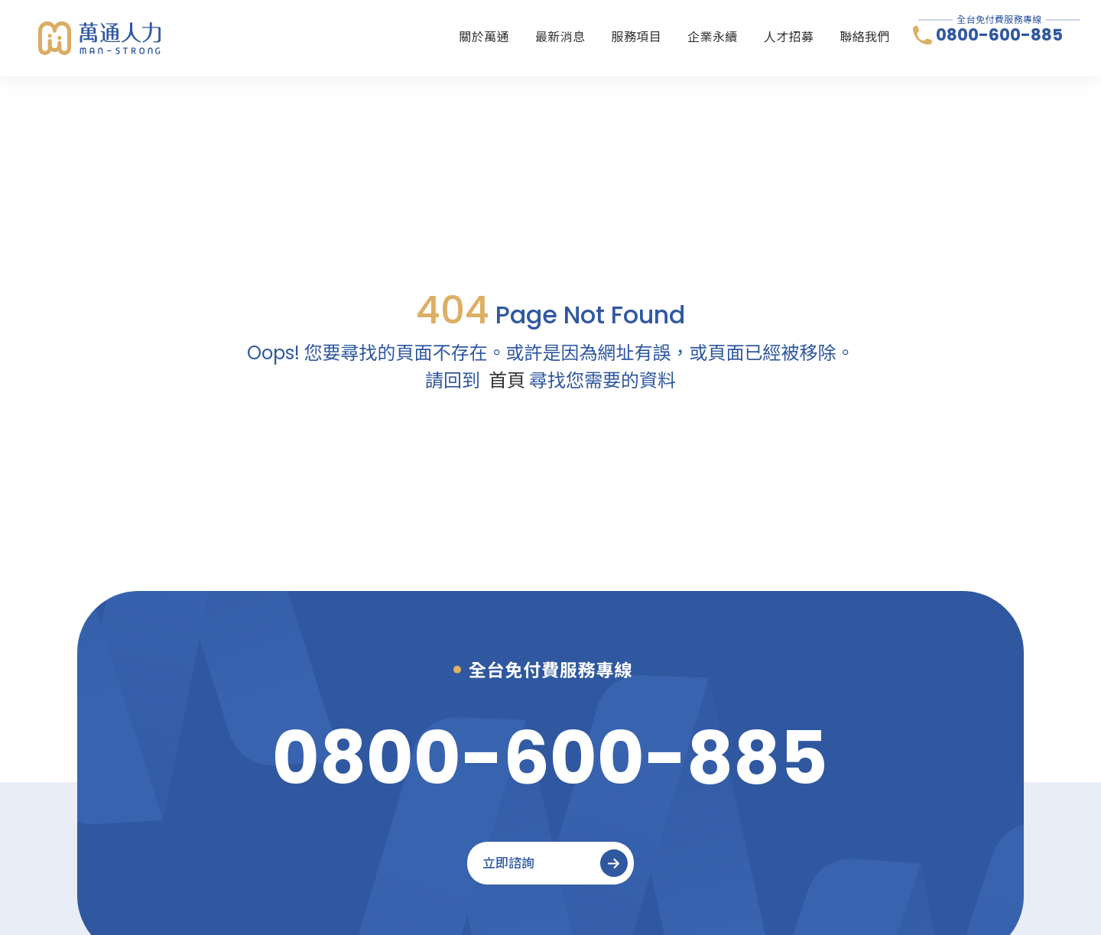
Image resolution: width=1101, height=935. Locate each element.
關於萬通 (484, 37)
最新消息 (560, 37)
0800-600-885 (999, 35)
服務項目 (637, 37)
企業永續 (712, 37)
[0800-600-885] (550, 758)
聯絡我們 (865, 37)
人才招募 (789, 37)
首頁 (507, 380)
